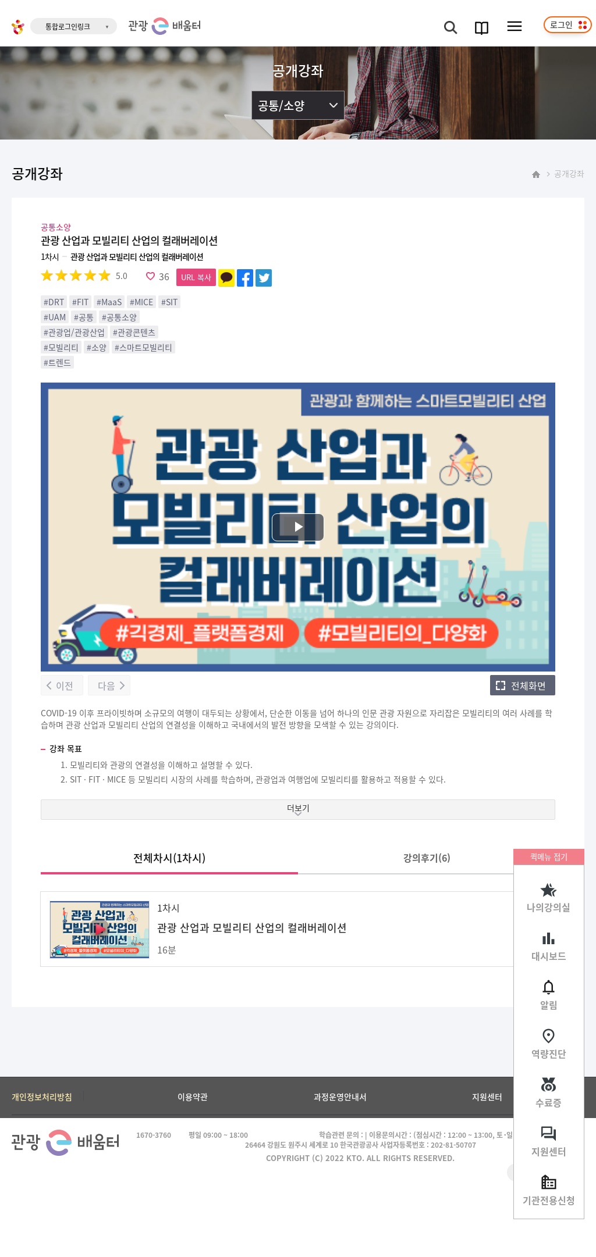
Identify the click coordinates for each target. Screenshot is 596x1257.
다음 (106, 685)
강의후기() (426, 858)
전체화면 (528, 685)
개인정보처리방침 (42, 1096)
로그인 (561, 24)
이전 (64, 685)
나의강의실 (548, 907)
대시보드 (548, 956)
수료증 (548, 1102)
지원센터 (548, 1151)
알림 (549, 1005)
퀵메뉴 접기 (548, 856)
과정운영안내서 (340, 1096)
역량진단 (548, 1053)
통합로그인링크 (67, 26)
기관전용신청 (549, 1200)
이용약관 (193, 1096)
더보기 (298, 807)
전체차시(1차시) (169, 857)
